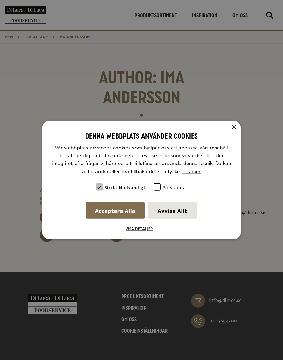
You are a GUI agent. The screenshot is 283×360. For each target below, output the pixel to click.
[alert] (141, 180)
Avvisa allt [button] (172, 210)
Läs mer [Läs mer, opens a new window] (191, 171)
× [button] (234, 127)
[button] (141, 229)
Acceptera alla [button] (115, 210)
